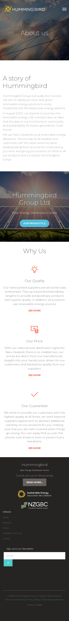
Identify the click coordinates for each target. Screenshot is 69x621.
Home (6, 517)
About (6, 528)
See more (34, 310)
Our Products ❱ (34, 223)
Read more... (34, 482)
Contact (6, 538)
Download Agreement (53, 600)
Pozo (39, 605)
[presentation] (32, 573)
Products (7, 523)
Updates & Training (12, 533)
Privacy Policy (33, 600)
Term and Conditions (15, 600)
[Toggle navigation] (64, 9)
